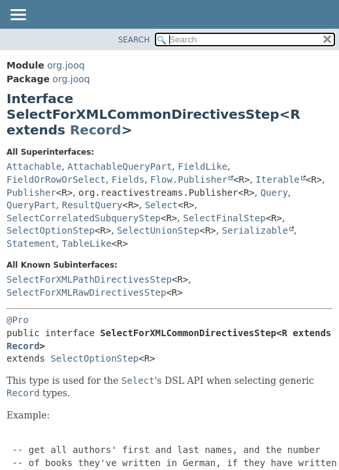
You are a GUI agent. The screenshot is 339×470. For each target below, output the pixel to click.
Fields (128, 179)
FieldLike (202, 166)
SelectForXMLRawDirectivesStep (86, 292)
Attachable (34, 166)
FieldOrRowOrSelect (56, 179)
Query (274, 192)
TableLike (87, 243)
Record (95, 130)
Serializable (255, 230)
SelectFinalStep (224, 218)
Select (161, 205)
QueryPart (31, 205)
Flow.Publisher (188, 179)
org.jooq (65, 65)
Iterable (277, 179)
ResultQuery (92, 205)
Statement (31, 243)
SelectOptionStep (51, 230)
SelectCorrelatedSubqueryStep (84, 218)
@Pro (18, 320)
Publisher (31, 192)
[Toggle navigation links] (18, 16)
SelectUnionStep (158, 230)
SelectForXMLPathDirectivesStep (89, 279)
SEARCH (134, 39)
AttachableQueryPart (119, 166)
